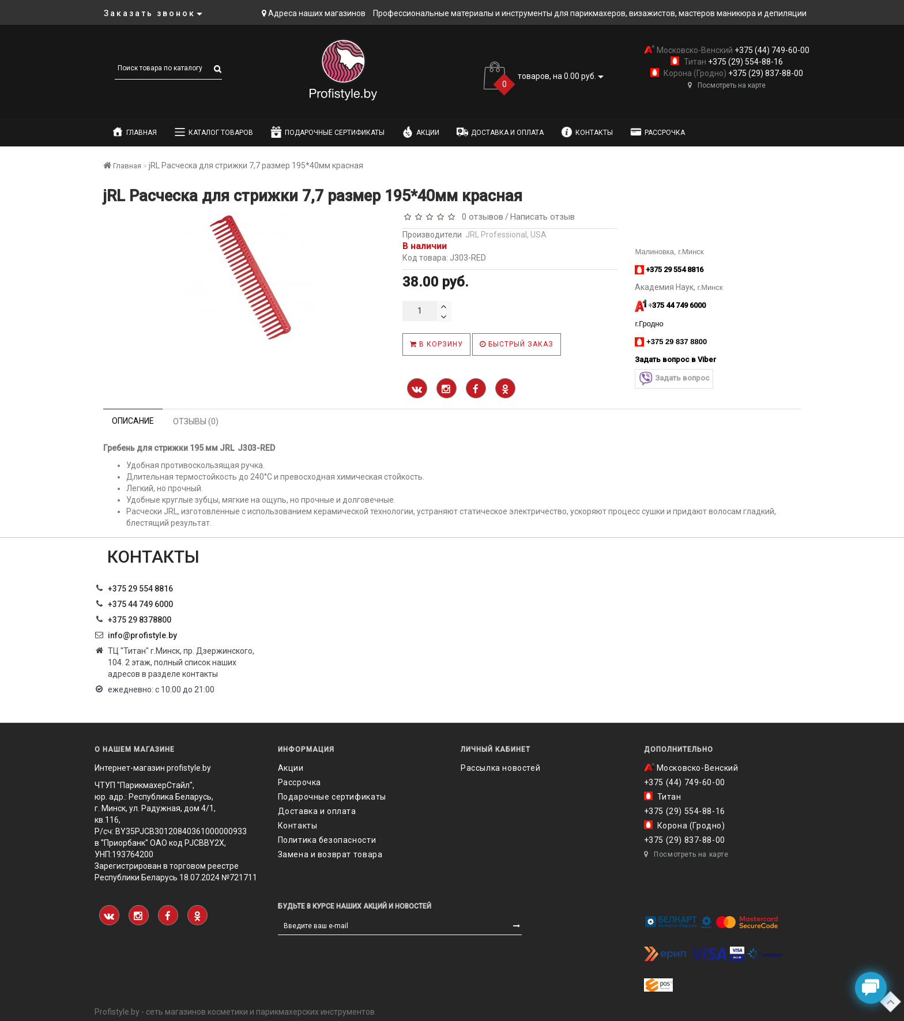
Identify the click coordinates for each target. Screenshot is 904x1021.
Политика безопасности (327, 840)
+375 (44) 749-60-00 (771, 50)
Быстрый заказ (516, 344)
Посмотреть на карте (727, 85)
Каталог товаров (213, 132)
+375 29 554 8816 (140, 588)
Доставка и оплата (500, 132)
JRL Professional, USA (506, 234)
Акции (420, 132)
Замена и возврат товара (330, 854)
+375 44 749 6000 (140, 604)
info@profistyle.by (142, 635)
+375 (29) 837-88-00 (764, 73)
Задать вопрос (674, 378)
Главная (134, 132)
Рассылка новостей (500, 768)
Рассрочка (657, 132)
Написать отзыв (542, 217)
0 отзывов (480, 217)
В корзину (436, 344)
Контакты (587, 132)
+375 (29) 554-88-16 (744, 61)
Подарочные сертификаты (327, 132)
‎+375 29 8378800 (139, 619)
